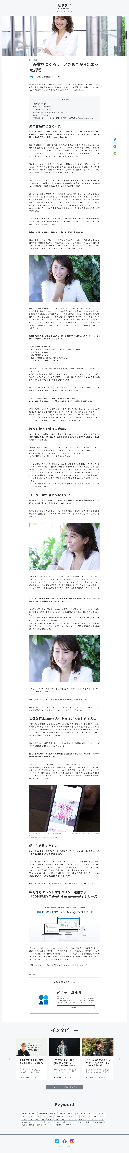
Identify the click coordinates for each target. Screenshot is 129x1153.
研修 (50, 1119)
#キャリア (32, 974)
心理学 (50, 1122)
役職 (23, 1128)
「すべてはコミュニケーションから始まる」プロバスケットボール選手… (64, 1062)
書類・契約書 (99, 1125)
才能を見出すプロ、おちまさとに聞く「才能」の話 (31, 1062)
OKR (44, 1128)
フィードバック (38, 1125)
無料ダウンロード (80, 965)
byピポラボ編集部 (43, 77)
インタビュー (59, 77)
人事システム (72, 1122)
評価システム (26, 1125)
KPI (102, 1122)
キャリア (25, 1119)
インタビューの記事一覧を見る (64, 1087)
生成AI (24, 1122)
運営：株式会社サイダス (64, 1149)
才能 (95, 1119)
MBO (51, 1128)
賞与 (70, 1119)
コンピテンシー (92, 1122)
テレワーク (49, 1125)
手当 (76, 1119)
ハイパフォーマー (99, 1116)
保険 (70, 1125)
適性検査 (89, 1125)
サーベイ (71, 1116)
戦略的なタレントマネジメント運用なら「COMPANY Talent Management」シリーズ (65, 118)
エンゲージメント (60, 1119)
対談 (89, 1119)
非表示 (66, 99)
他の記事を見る (76, 1007)
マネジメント (35, 1119)
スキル (102, 1119)
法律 (58, 1125)
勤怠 (64, 1125)
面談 (38, 1128)
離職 (63, 1122)
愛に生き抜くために (40, 115)
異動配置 (62, 1116)
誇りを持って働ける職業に (43, 107)
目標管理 (81, 1122)
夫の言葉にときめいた (41, 104)
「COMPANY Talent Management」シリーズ (48, 948)
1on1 (44, 1119)
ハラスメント (79, 1125)
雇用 (57, 1122)
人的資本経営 (43, 1116)
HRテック (53, 1116)
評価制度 (58, 1128)
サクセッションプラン (28, 1116)
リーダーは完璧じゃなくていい (44, 109)
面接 (43, 1122)
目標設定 (31, 1128)
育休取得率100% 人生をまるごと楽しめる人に (50, 112)
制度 (82, 1119)
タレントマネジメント (83, 1116)
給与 (31, 1122)
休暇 (37, 1122)
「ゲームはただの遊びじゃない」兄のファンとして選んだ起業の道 (98, 1062)
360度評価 (68, 1128)
